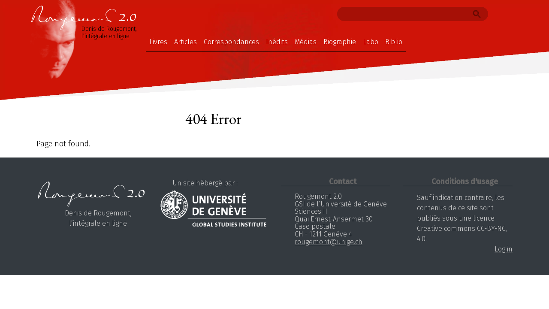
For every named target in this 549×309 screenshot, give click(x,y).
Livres (158, 42)
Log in (504, 249)
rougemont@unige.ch (328, 242)
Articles (185, 42)
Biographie (339, 42)
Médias (306, 42)
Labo (370, 42)
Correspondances (231, 42)
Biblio (393, 42)
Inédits (277, 42)
